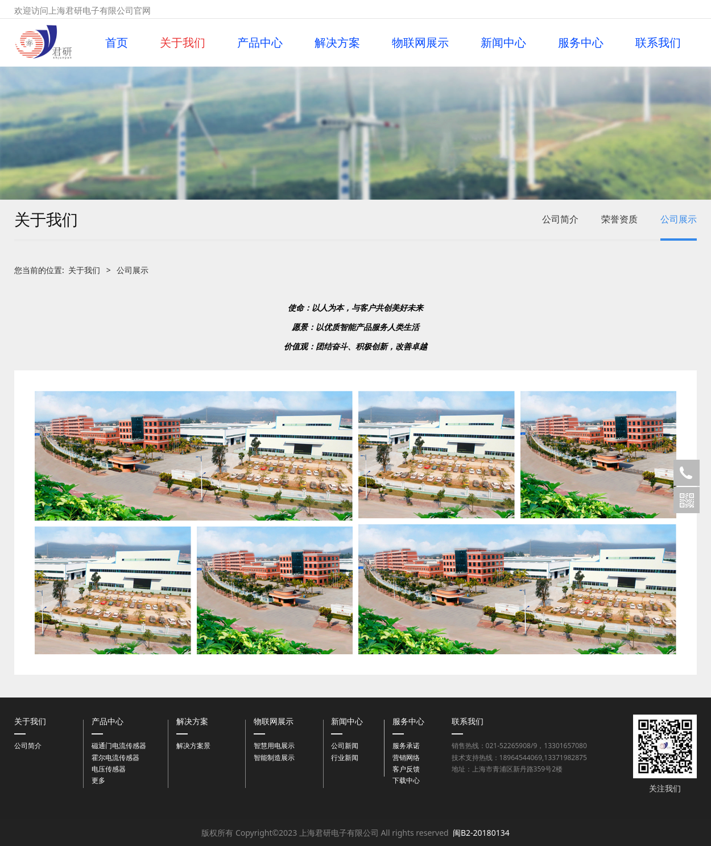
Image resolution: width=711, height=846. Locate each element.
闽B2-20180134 (481, 832)
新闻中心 (503, 42)
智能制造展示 (274, 757)
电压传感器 (109, 769)
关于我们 (182, 42)
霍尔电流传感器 (115, 757)
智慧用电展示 (274, 745)
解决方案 (337, 42)
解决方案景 (193, 745)
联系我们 (658, 42)
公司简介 (560, 219)
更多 (98, 780)
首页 (116, 42)
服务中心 (580, 42)
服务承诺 (406, 745)
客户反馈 (406, 769)
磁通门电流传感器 (119, 745)
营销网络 (406, 757)
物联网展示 (420, 42)
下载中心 (406, 780)
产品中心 (260, 42)
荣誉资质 (619, 219)
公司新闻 (344, 745)
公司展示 (678, 219)
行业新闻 (344, 757)
